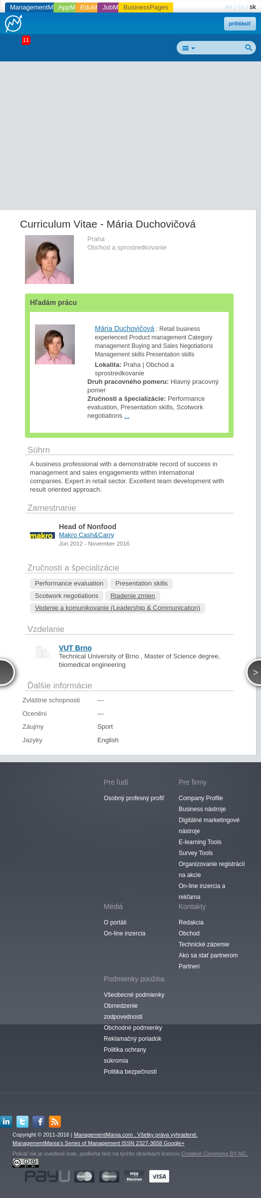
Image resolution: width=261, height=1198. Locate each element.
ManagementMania (37, 7)
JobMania (116, 7)
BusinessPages (145, 7)
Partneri (189, 966)
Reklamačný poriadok (132, 1038)
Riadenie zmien (132, 595)
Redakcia (191, 922)
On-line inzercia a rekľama (202, 891)
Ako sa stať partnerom (208, 955)
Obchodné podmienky (133, 1027)
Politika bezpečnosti (130, 1071)
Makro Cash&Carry (86, 535)
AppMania (73, 7)
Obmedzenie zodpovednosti (123, 1011)
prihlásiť (240, 23)
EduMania (95, 7)
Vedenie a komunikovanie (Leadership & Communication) (117, 607)
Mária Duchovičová (124, 328)
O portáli (115, 922)
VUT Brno (75, 648)
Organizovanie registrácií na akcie (212, 870)
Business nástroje (202, 809)
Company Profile (201, 798)
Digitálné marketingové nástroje (209, 826)
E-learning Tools (200, 842)
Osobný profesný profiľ (134, 798)
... (127, 415)
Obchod (189, 933)
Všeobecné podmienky (134, 994)
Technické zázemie (204, 944)
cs (241, 6)
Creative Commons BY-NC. (214, 1154)
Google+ (174, 1143)
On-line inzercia (124, 933)
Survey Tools (196, 853)
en (228, 6)
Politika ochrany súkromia (125, 1055)
